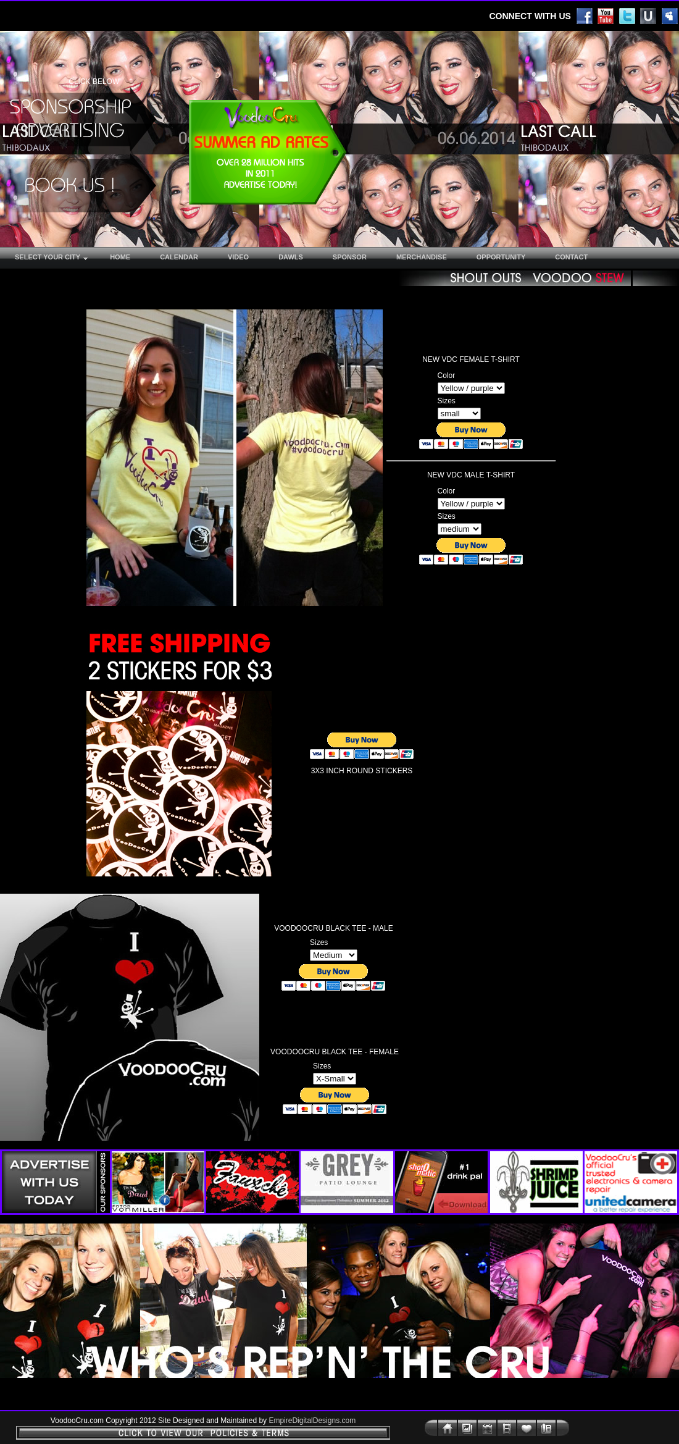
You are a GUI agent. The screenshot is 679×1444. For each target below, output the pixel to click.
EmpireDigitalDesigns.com (312, 1420)
